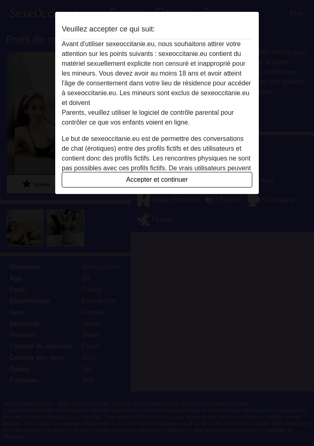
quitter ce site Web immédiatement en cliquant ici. (164, 102)
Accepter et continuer (157, 179)
